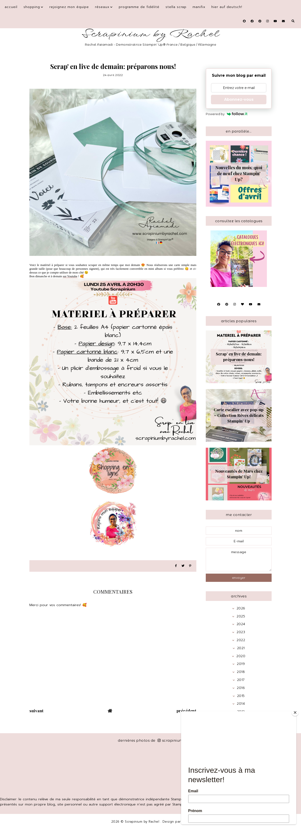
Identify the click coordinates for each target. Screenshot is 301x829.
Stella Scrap (176, 6)
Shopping (32, 6)
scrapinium (170, 740)
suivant (36, 710)
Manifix (199, 6)
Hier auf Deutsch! (226, 6)
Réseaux (102, 6)
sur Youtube (70, 276)
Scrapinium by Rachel (150, 34)
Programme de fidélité (139, 6)
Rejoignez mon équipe (69, 6)
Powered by (226, 114)
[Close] (295, 712)
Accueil (11, 6)
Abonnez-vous (238, 99)
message (239, 559)
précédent (187, 710)
